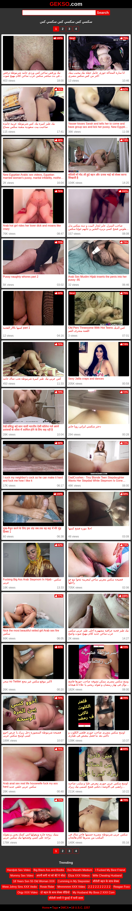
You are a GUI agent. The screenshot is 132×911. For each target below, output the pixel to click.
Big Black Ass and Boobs (48, 870)
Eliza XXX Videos (79, 875)
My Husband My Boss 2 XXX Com (93, 892)
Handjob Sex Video (19, 870)
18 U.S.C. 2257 (80, 907)
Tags (55, 907)
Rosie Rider (47, 886)
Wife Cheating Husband (107, 875)
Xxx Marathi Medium (79, 870)
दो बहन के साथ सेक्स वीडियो (55, 892)
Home (46, 907)
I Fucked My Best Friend (110, 870)
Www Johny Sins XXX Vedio (19, 886)
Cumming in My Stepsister (74, 881)
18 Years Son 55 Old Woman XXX (34, 881)
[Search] (59, 12)
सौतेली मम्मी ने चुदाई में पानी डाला (66, 898)
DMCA (65, 907)
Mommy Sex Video (21, 875)
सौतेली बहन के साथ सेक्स (106, 881)
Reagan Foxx (121, 886)
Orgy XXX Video (27, 892)
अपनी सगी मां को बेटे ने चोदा (50, 875)
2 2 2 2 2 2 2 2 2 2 (99, 886)
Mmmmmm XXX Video (71, 886)
